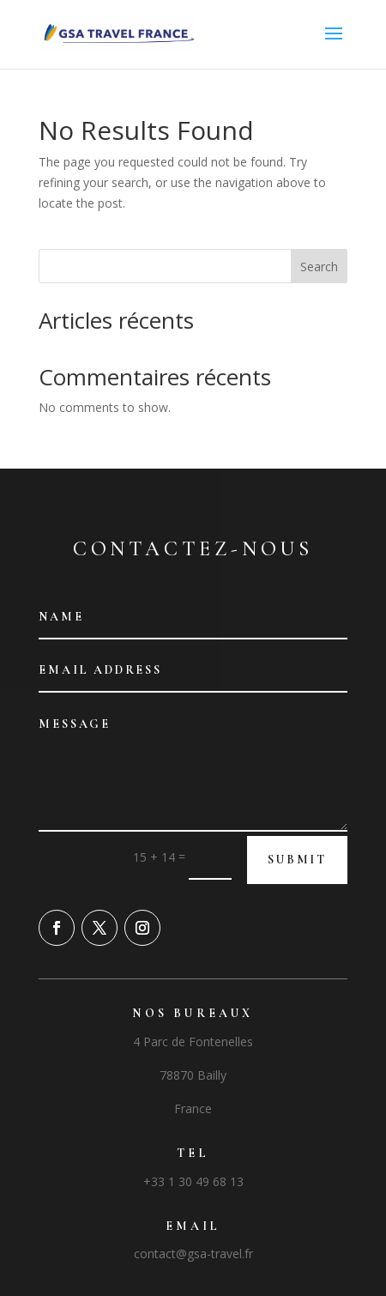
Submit (297, 859)
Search (319, 266)
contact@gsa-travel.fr (193, 1253)
